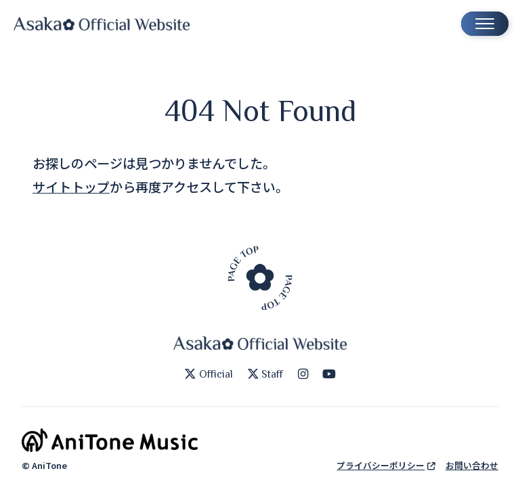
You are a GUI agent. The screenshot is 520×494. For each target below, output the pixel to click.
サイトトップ (71, 186)
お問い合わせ (472, 465)
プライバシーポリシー (386, 465)
